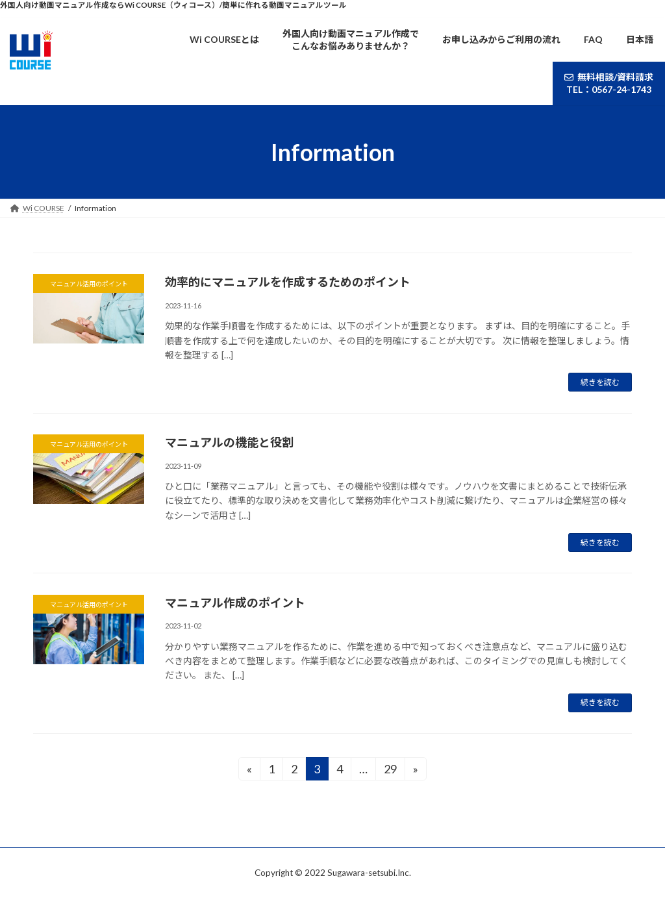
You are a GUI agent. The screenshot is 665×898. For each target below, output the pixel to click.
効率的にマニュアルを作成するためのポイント (287, 282)
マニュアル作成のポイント (235, 602)
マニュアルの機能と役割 (229, 442)
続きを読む (600, 382)
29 (390, 770)
